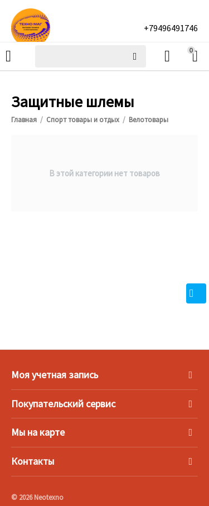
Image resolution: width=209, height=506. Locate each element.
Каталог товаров (8, 56)
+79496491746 (171, 28)
